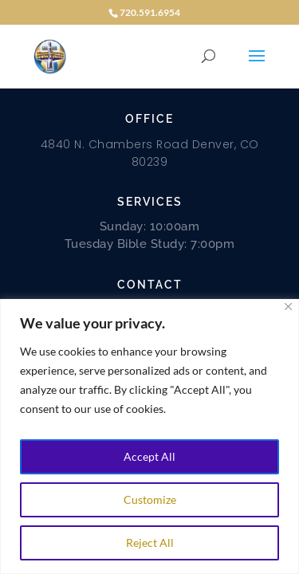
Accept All (149, 456)
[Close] (288, 306)
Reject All (150, 542)
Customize (150, 499)
